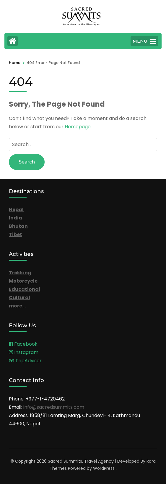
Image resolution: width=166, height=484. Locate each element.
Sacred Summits (65, 461)
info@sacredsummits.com (53, 407)
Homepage (78, 126)
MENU (144, 41)
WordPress (104, 468)
